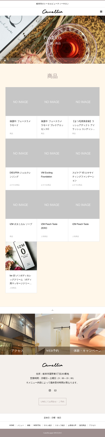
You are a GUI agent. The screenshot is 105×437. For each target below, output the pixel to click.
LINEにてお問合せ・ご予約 (52, 402)
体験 (28, 425)
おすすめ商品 (15, 185)
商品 (11, 133)
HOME (11, 425)
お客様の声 (72, 425)
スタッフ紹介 (60, 425)
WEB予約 (36, 425)
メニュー (20, 425)
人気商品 (44, 236)
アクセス (92, 425)
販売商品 (82, 425)
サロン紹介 (48, 425)
